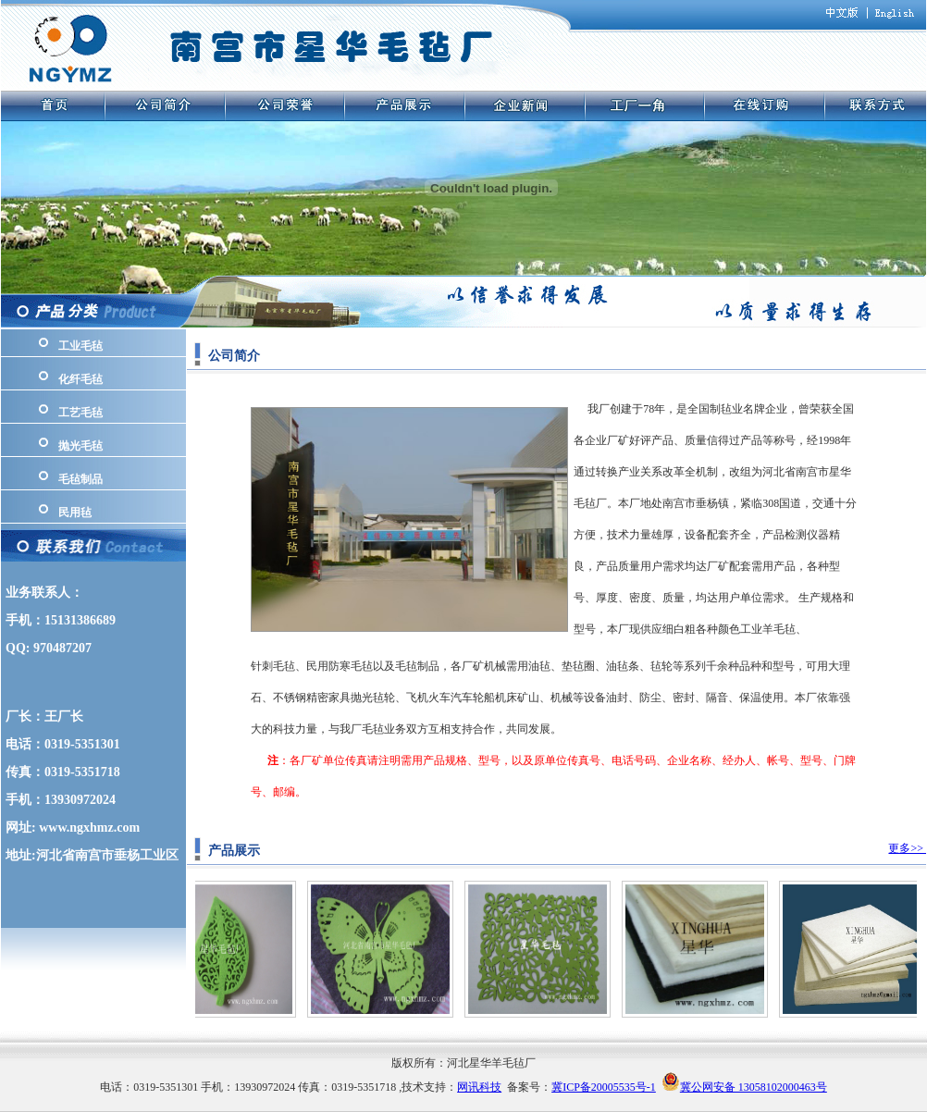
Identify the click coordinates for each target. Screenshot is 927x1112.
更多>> (907, 848)
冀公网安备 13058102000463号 (753, 1087)
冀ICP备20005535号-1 (603, 1087)
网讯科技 (479, 1087)
